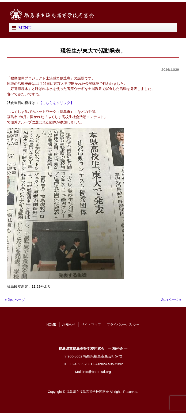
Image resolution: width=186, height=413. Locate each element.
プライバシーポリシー (123, 324)
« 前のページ (15, 300)
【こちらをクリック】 (56, 103)
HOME (51, 324)
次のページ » (171, 300)
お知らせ (68, 324)
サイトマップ (91, 324)
